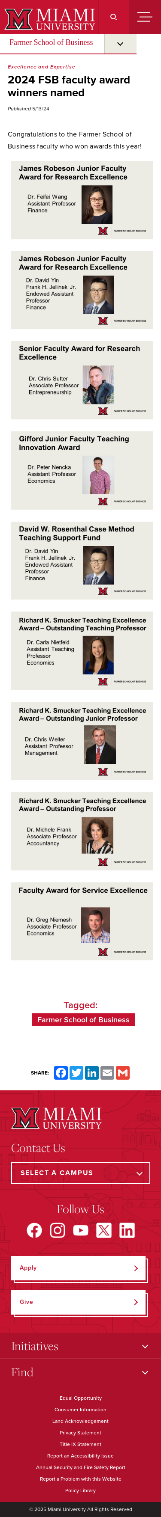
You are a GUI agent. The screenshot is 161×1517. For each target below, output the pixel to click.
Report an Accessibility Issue (80, 1456)
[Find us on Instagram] (57, 1230)
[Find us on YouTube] (80, 1230)
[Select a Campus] (80, 1173)
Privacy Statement (80, 1433)
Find (22, 1372)
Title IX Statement (80, 1444)
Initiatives (34, 1346)
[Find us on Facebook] (34, 1230)
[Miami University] (48, 19)
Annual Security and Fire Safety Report (80, 1467)
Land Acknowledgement (80, 1421)
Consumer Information (80, 1410)
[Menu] (145, 17)
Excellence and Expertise (42, 67)
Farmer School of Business (51, 42)
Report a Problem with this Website (81, 1479)
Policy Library (80, 1490)
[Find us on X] (103, 1230)
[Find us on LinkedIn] (127, 1230)
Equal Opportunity (81, 1398)
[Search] (113, 17)
